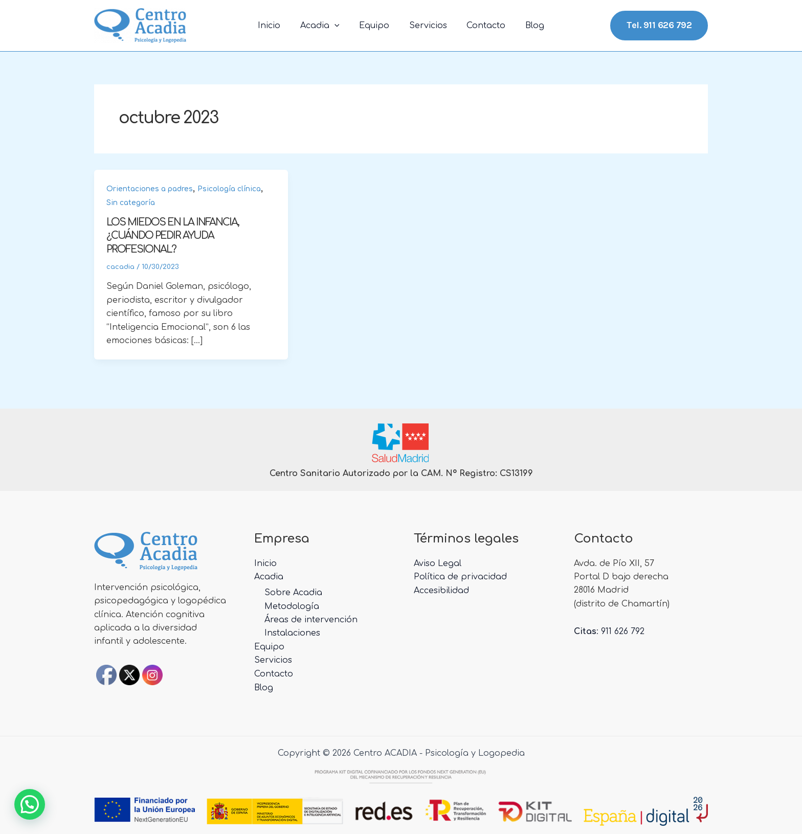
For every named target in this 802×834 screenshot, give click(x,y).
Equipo (376, 25)
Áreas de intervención (311, 618)
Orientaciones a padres (149, 189)
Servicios (426, 25)
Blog (526, 25)
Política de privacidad (460, 576)
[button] (29, 804)
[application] (340, 25)
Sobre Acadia (293, 591)
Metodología (291, 605)
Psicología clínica (229, 189)
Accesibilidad (441, 589)
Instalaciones (292, 632)
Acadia (325, 25)
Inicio (277, 25)
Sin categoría (130, 203)
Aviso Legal (437, 562)
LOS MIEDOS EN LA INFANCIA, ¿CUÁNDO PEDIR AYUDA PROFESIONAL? (174, 235)
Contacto (480, 25)
